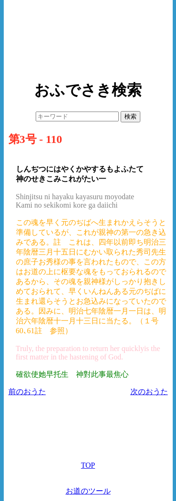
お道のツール (88, 491)
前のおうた (27, 392)
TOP (88, 465)
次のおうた (149, 392)
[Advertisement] (88, 37)
